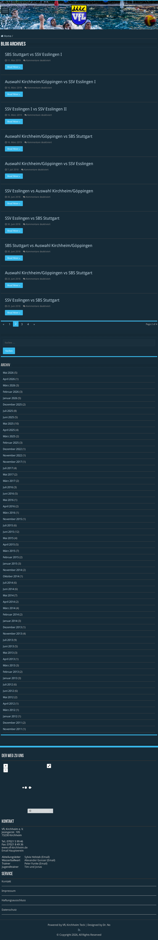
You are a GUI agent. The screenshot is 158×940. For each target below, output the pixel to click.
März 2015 (9, 550)
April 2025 (9, 430)
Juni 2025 (8, 417)
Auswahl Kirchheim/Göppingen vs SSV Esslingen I (50, 81)
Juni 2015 (8, 531)
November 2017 (12, 461)
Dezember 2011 (12, 722)
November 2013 (12, 633)
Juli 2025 (8, 410)
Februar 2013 (11, 671)
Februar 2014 (11, 614)
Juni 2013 (8, 646)
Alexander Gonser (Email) (39, 860)
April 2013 (9, 659)
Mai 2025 (8, 423)
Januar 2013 (10, 678)
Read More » (13, 66)
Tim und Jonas (33, 866)
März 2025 (9, 436)
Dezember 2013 (12, 627)
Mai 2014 (8, 595)
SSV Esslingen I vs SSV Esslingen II (36, 109)
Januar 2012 (10, 716)
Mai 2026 (8, 372)
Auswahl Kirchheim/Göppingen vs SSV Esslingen (49, 163)
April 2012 (9, 703)
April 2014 (9, 601)
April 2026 (9, 379)
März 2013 (9, 665)
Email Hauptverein (13, 850)
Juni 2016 (8, 493)
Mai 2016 (8, 500)
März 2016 (9, 512)
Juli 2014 (8, 582)
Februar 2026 (11, 391)
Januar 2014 (10, 620)
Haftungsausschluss (14, 900)
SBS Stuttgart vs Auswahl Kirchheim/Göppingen (48, 245)
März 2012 (9, 710)
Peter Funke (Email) (35, 863)
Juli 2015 (8, 525)
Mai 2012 (8, 697)
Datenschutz (9, 909)
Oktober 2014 (11, 576)
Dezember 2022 (12, 449)
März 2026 (9, 385)
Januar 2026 (10, 398)
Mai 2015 (8, 538)
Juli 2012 (8, 684)
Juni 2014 (8, 589)
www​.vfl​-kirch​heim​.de (15, 847)
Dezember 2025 (12, 404)
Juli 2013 (8, 640)
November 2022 (12, 455)
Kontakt (6, 881)
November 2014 (12, 570)
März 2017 (9, 480)
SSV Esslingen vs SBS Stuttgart (32, 218)
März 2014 (9, 608)
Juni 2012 (8, 690)
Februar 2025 (11, 442)
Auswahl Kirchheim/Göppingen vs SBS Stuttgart (48, 136)
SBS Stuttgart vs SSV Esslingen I (33, 54)
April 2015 (9, 544)
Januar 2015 (10, 563)
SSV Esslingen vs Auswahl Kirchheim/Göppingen (49, 190)
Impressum (9, 890)
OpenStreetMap (40, 810)
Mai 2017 (8, 474)
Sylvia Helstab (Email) (37, 857)
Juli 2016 (8, 487)
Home (6, 36)
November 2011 (12, 729)
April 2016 (9, 506)
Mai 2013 (8, 652)
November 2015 (12, 519)
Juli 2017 (8, 468)
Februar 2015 (11, 557)
